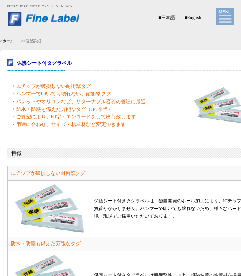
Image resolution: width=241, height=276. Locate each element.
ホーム (8, 41)
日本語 (168, 17)
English (194, 17)
